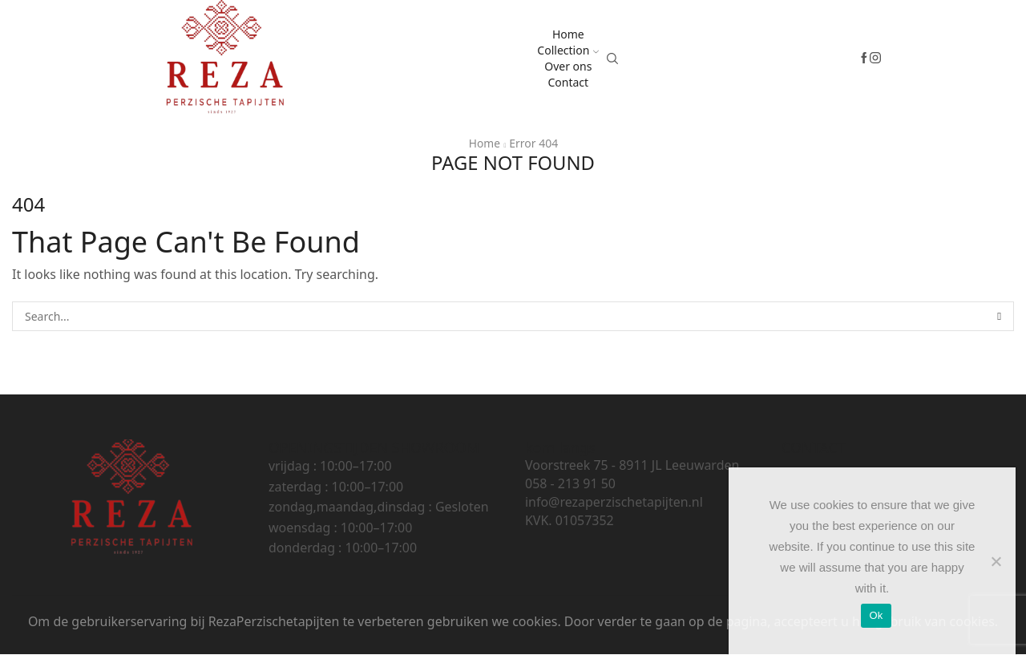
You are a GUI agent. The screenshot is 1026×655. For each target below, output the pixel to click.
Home (568, 34)
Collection (568, 50)
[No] (996, 561)
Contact (567, 82)
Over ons (568, 66)
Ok (876, 615)
